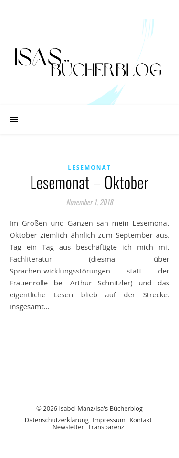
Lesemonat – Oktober (89, 182)
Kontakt (140, 419)
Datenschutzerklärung (57, 419)
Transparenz (106, 427)
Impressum (109, 419)
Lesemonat (89, 168)
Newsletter (68, 427)
